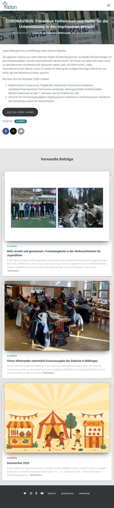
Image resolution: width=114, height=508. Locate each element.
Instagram (30, 493)
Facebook (36, 493)
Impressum (84, 494)
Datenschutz (67, 494)
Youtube (42, 493)
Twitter (25, 493)
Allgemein (20, 121)
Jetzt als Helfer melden (20, 112)
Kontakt (52, 494)
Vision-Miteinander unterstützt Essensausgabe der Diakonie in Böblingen (52, 360)
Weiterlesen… (14, 271)
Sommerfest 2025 (18, 463)
